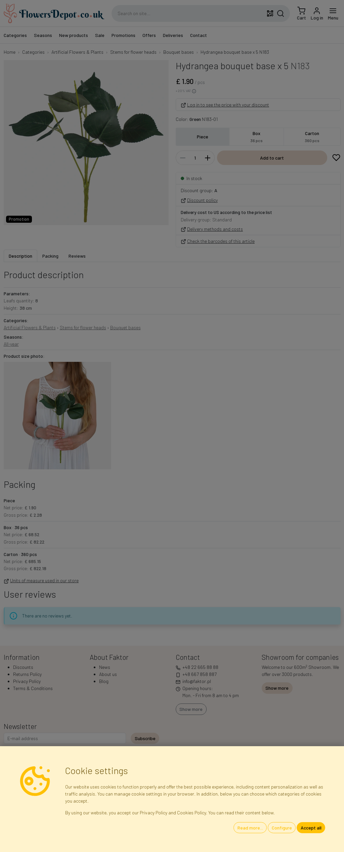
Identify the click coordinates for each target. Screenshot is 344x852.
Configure (282, 827)
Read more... (250, 827)
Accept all (311, 827)
